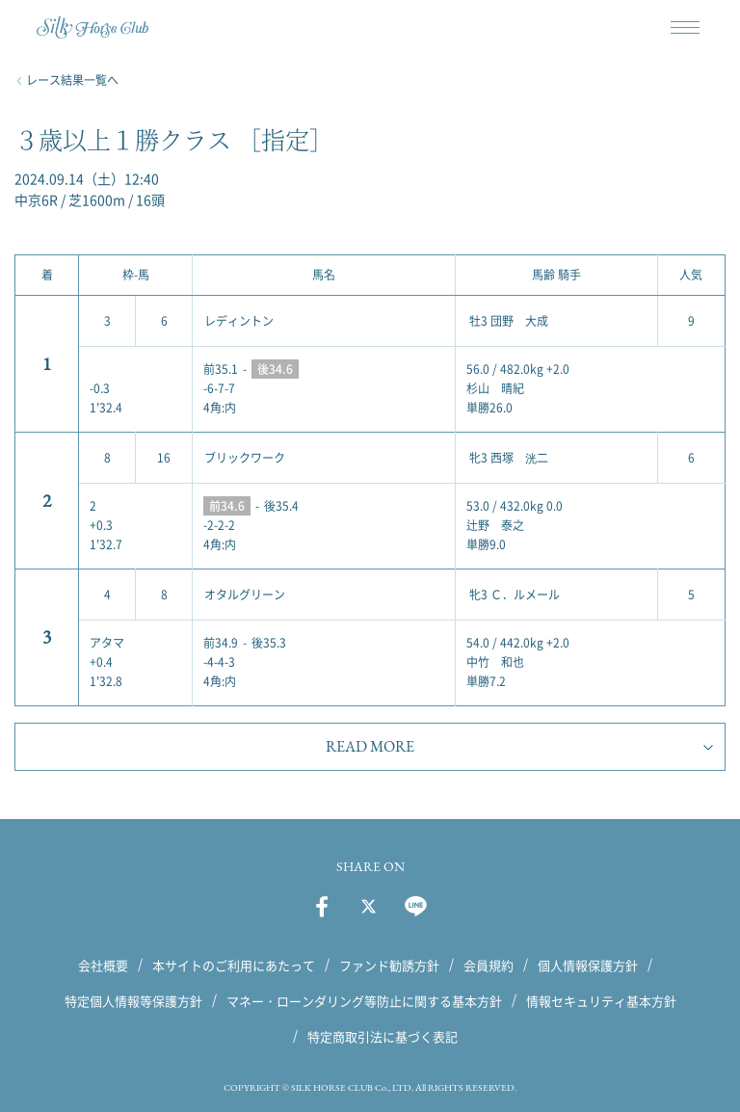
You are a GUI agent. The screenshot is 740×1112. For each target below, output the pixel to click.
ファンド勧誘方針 (389, 965)
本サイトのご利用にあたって (233, 965)
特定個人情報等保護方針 (133, 1001)
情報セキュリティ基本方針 (601, 1001)
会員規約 (488, 965)
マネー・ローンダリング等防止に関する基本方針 (364, 1001)
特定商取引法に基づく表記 (382, 1036)
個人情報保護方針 (588, 965)
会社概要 (103, 965)
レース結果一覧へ (72, 80)
